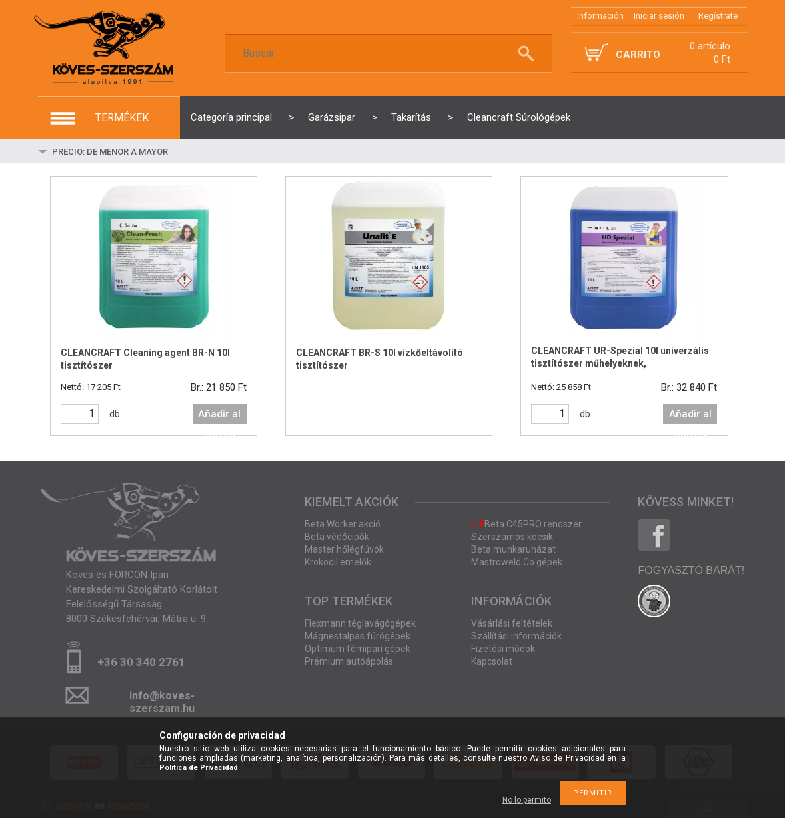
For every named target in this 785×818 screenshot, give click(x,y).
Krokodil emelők (338, 562)
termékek (122, 117)
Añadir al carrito (219, 416)
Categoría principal (231, 117)
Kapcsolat (491, 661)
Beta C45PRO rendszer (526, 524)
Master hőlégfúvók (344, 549)
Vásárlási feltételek (511, 623)
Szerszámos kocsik (512, 536)
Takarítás (411, 117)
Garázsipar (331, 117)
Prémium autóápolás (349, 661)
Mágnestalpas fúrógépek (357, 636)
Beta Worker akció (343, 524)
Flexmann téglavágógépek (360, 623)
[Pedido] (150, 151)
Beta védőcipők (337, 536)
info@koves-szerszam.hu (162, 699)
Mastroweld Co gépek (516, 562)
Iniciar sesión (659, 16)
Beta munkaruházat (513, 549)
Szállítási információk (516, 636)
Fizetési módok (503, 648)
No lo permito (526, 800)
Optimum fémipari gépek (357, 648)
